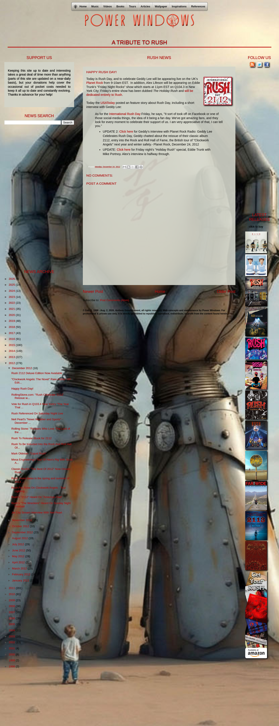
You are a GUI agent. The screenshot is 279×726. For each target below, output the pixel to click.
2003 (12, 636)
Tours (132, 6)
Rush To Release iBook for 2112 (31, 438)
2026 (12, 278)
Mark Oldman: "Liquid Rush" (29, 453)
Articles (145, 6)
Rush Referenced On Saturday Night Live (37, 413)
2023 (12, 297)
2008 (12, 606)
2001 (12, 648)
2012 (12, 363)
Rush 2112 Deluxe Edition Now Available (36, 373)
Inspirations (179, 6)
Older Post (226, 291)
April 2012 (19, 562)
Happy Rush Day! (22, 388)
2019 (12, 320)
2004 (12, 630)
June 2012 (19, 550)
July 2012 (18, 544)
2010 (12, 594)
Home (160, 291)
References (198, 6)
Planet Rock (94, 82)
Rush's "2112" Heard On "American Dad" (36, 497)
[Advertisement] (37, 196)
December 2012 (22, 368)
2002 (12, 642)
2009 (12, 600)
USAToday (107, 103)
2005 (12, 624)
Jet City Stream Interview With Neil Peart (36, 512)
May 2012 (18, 556)
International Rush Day (125, 114)
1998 (12, 666)
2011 (12, 588)
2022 (12, 302)
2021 (12, 309)
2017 (12, 333)
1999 (12, 660)
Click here (126, 131)
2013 (12, 357)
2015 (12, 345)
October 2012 (21, 526)
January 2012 (21, 580)
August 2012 (20, 538)
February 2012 (21, 574)
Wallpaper (161, 6)
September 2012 (23, 532)
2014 (12, 351)
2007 (12, 612)
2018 (12, 327)
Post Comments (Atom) (114, 300)
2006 (12, 618)
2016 (12, 339)
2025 (12, 284)
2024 (12, 290)
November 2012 (22, 520)
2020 (12, 315)
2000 (12, 654)
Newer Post (93, 291)
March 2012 (20, 568)
